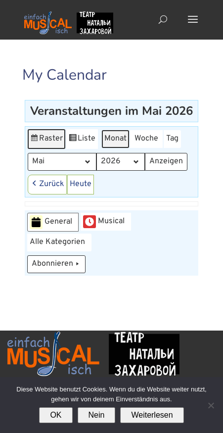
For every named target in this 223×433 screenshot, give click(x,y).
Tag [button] (172, 139)
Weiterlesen (152, 415)
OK (55, 415)
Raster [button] (46, 140)
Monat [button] (115, 139)
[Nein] (211, 405)
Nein (97, 415)
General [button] (51, 222)
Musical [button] (104, 221)
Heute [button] (80, 184)
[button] (47, 184)
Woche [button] (146, 139)
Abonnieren (56, 264)
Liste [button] (81, 140)
